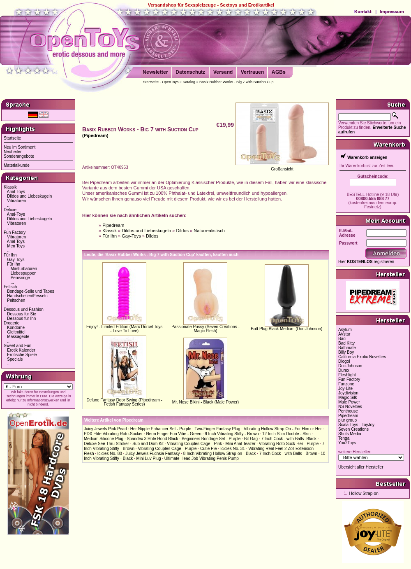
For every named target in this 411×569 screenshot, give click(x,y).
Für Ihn (10, 255)
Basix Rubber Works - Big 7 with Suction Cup (236, 82)
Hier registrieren (366, 261)
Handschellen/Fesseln (27, 296)
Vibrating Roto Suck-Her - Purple (289, 443)
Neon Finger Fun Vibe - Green (173, 433)
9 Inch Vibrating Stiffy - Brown (232, 433)
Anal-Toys (16, 191)
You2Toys (347, 443)
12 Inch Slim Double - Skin (286, 433)
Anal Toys (16, 241)
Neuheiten (13, 151)
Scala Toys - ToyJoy (356, 424)
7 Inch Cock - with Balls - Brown (288, 453)
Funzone (346, 384)
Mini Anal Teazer (240, 443)
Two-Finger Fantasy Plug (217, 429)
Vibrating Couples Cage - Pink (194, 443)
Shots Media (349, 433)
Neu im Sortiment (19, 147)
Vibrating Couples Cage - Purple (167, 448)
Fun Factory (14, 232)
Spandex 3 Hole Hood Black (152, 438)
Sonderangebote (19, 156)
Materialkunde (17, 165)
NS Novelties (350, 406)
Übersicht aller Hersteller (360, 467)
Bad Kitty (346, 343)
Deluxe (10, 210)
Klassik (10, 187)
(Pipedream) (95, 135)
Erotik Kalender (21, 350)
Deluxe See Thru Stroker (106, 443)
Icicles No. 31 (232, 448)
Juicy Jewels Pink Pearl (105, 429)
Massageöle (18, 336)
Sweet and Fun (17, 345)
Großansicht (282, 169)
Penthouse (348, 411)
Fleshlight (347, 375)
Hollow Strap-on (364, 493)
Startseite (12, 138)
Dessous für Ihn (21, 318)
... (8, 205)
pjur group (347, 420)
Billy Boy (346, 352)
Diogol (344, 361)
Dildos (182, 230)
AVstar (344, 334)
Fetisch (10, 286)
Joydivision (348, 393)
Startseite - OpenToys (161, 82)
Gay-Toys (15, 259)
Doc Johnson (350, 366)
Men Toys (16, 246)
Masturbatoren (24, 268)
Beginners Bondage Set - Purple (211, 438)
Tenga (343, 438)
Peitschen (16, 300)
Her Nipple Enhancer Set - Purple (160, 429)
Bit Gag (251, 438)
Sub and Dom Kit (148, 443)
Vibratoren (16, 200)
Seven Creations (353, 429)
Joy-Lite (345, 388)
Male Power (349, 402)
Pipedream (113, 225)
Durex (343, 370)
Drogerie (11, 323)
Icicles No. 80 (109, 453)
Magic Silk (347, 397)
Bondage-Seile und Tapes (30, 291)
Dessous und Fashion (24, 309)
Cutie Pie (208, 448)
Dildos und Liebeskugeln (29, 196)
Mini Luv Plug (148, 458)
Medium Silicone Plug (103, 438)
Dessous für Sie (21, 314)
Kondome (16, 327)
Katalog (189, 82)
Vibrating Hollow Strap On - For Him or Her (283, 429)
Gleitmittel (16, 332)
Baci (342, 338)
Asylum (345, 329)
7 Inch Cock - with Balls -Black (288, 438)
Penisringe (20, 277)
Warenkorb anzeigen (367, 157)
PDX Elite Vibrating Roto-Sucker (113, 433)
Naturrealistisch (209, 230)
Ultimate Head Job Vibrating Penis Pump (201, 458)
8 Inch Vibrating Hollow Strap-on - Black (219, 453)
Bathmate (347, 347)
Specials (15, 359)
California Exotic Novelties (362, 356)
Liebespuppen (24, 273)
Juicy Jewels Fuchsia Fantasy (152, 453)
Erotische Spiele (22, 354)
